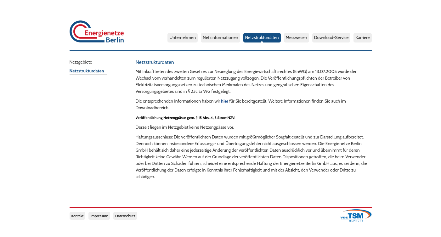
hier (224, 101)
